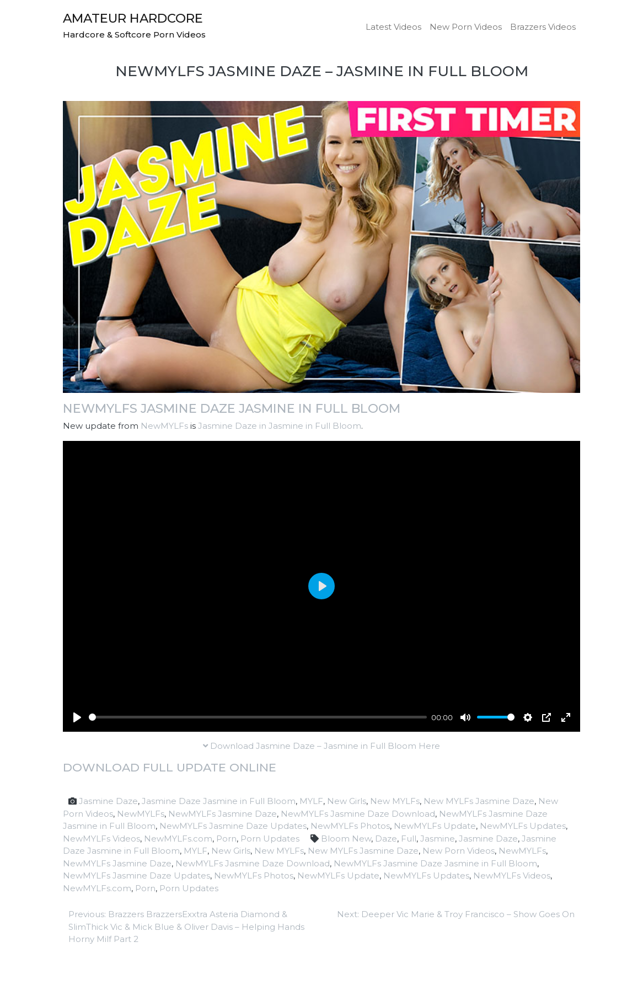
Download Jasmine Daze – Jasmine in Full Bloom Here (321, 746)
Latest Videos (393, 27)
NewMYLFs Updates (523, 826)
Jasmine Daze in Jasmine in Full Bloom (279, 426)
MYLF (311, 801)
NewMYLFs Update (435, 826)
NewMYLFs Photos (350, 826)
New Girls (346, 801)
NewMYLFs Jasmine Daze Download (358, 813)
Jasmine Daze (108, 801)
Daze (386, 838)
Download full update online (169, 767)
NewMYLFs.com (178, 838)
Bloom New (346, 838)
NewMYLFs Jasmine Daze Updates (233, 826)
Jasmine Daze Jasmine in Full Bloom (219, 801)
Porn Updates (269, 838)
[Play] (77, 717)
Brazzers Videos (543, 27)
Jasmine (437, 838)
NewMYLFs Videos (101, 838)
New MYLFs (395, 801)
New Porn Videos (466, 27)
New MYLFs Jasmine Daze (479, 801)
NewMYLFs (164, 426)
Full (408, 838)
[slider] (258, 717)
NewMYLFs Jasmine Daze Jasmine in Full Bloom (231, 408)
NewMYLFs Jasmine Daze (222, 813)
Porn (226, 838)
